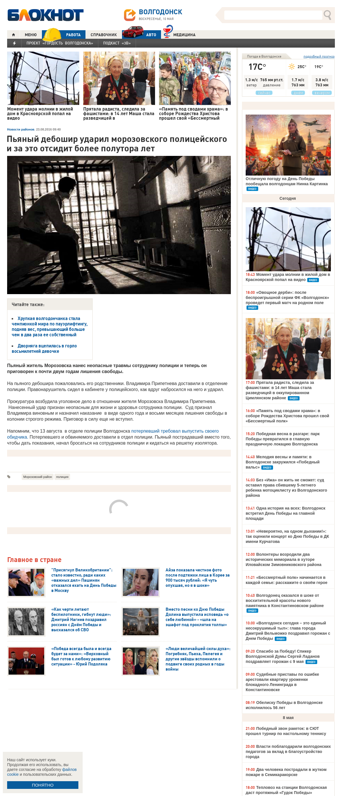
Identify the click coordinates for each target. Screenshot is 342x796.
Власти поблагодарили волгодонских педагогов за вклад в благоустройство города (288, 751)
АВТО (139, 34)
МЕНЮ (31, 34)
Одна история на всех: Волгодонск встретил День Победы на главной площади (285, 513)
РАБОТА (61, 34)
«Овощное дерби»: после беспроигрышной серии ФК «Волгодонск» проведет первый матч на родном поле (287, 297)
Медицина (179, 34)
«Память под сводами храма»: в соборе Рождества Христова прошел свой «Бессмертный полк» (287, 415)
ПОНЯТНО (43, 785)
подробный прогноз (319, 56)
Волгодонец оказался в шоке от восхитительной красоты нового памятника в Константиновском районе (285, 600)
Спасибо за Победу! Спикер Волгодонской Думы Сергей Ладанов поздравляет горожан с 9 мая (283, 656)
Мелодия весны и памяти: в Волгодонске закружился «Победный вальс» (282, 462)
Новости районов (20, 129)
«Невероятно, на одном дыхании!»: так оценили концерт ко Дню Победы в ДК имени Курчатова (287, 536)
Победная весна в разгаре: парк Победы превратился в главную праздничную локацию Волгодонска (282, 438)
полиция (62, 477)
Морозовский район (37, 477)
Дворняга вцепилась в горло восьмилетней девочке (44, 348)
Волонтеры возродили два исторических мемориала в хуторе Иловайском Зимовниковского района (283, 559)
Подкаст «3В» (117, 43)
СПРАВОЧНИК (104, 34)
